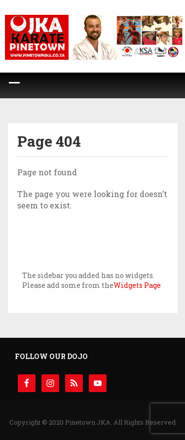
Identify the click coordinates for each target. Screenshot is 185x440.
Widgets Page (137, 285)
